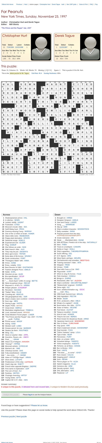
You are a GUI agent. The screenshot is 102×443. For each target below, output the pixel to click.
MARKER (27, 328)
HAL (25, 218)
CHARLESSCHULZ (36, 299)
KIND (13, 324)
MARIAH (28, 231)
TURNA (17, 319)
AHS (21, 351)
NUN (24, 247)
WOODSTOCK (83, 229)
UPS (72, 371)
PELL (67, 292)
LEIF (27, 369)
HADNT (21, 222)
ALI (20, 371)
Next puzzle (21, 416)
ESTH (78, 305)
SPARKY (28, 256)
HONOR (71, 314)
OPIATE (27, 238)
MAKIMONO (79, 321)
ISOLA (72, 249)
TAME (66, 267)
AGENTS (75, 344)
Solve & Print (83, 4)
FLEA (70, 330)
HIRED (69, 218)
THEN (64, 245)
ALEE (20, 274)
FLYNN (39, 317)
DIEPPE (33, 366)
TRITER (22, 254)
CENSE (77, 346)
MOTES (16, 373)
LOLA (78, 332)
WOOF (19, 321)
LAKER (31, 315)
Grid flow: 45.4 (37, 73)
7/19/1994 (10, 47)
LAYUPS (18, 360)
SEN (26, 380)
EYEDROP (22, 288)
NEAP (69, 335)
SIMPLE (18, 308)
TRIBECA (29, 310)
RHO (72, 368)
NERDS (74, 317)
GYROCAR (23, 346)
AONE (13, 263)
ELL (12, 333)
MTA (79, 263)
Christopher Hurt (45, 4)
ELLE (73, 364)
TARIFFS (74, 341)
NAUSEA (17, 290)
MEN (16, 301)
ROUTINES (23, 330)
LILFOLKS (29, 362)
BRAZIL (80, 294)
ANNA (26, 261)
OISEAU (72, 276)
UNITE (64, 350)
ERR (65, 227)
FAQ (91, 4)
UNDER (23, 353)
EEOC (82, 290)
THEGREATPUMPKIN (79, 251)
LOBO (18, 326)
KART (69, 272)
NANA (72, 231)
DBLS (78, 301)
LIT (67, 373)
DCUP (21, 276)
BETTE (34, 281)
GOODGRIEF (82, 328)
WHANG (26, 312)
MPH (73, 339)
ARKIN (28, 357)
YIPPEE (17, 344)
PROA (21, 229)
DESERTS (24, 252)
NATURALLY (92, 242)
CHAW (74, 312)
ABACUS (19, 294)
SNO (77, 269)
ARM (70, 366)
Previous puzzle (8, 416)
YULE (79, 274)
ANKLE (72, 357)
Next (25, 4)
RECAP (27, 283)
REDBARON (24, 236)
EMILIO (27, 270)
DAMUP (13, 245)
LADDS (73, 222)
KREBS (27, 285)
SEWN (17, 220)
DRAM (16, 339)
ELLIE (19, 292)
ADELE (75, 220)
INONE (23, 355)
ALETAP (70, 310)
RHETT (21, 364)
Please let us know (39, 405)
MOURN (77, 258)
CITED (17, 225)
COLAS (70, 355)
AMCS (26, 337)
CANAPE (77, 247)
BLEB (65, 299)
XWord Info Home (7, 4)
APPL (26, 335)
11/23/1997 (63, 47)
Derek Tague (56, 4)
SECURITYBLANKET (79, 283)
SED (70, 348)
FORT (23, 258)
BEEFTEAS (84, 260)
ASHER (31, 234)
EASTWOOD (28, 267)
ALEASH (78, 281)
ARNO (86, 319)
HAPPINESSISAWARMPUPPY (69, 236)
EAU (19, 265)
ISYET (78, 353)
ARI (72, 238)
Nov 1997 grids (71, 4)
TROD (67, 265)
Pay (96, 4)
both (62, 4)
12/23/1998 (19, 47)
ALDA (75, 362)
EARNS (68, 278)
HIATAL (20, 303)
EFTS (18, 378)
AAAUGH (25, 342)
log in (30, 395)
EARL (13, 272)
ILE (68, 287)
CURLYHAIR (74, 323)
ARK (68, 326)
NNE (18, 348)
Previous (19, 4)
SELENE (73, 308)
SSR (25, 297)
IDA (25, 227)
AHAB (76, 303)
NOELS (22, 240)
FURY (69, 337)
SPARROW (70, 225)
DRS (69, 256)
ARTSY (24, 375)
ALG (22, 249)
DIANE (81, 240)
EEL (70, 254)
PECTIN (73, 296)
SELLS (16, 279)
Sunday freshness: (50, 73)
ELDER (22, 243)
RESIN (64, 359)
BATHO (19, 306)
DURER (79, 285)
